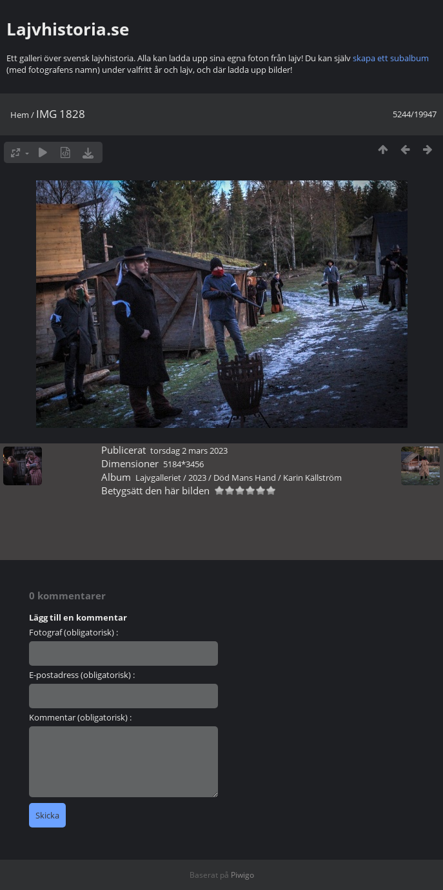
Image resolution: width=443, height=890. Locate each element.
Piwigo (242, 874)
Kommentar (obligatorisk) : (80, 717)
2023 (197, 477)
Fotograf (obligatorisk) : (73, 632)
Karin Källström (312, 477)
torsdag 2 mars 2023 (189, 450)
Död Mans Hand (244, 477)
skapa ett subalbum (391, 58)
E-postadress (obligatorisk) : (82, 675)
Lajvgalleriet (158, 477)
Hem (19, 115)
